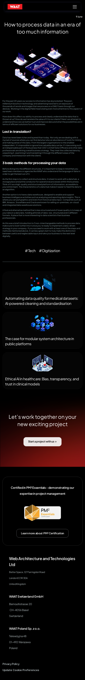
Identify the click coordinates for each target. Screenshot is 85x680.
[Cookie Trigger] (20, 670)
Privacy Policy (11, 664)
